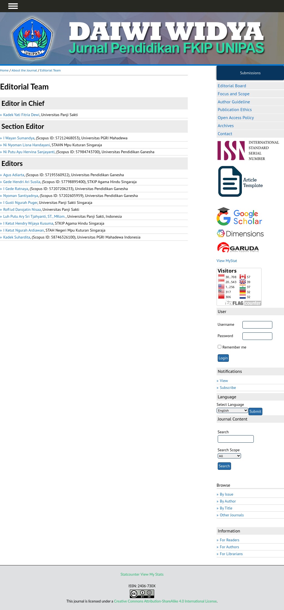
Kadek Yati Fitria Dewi (21, 114)
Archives (226, 125)
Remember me (234, 347)
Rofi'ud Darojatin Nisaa (22, 209)
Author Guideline (234, 101)
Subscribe (228, 387)
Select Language (230, 404)
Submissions (250, 72)
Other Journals (232, 514)
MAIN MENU (13, 6)
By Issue (226, 494)
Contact (225, 133)
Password (225, 335)
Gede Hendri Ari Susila (21, 181)
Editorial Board (232, 85)
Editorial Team (50, 70)
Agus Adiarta (13, 174)
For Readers (229, 539)
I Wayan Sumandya (18, 137)
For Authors (229, 546)
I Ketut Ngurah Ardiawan (23, 230)
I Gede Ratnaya (15, 188)
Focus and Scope (234, 93)
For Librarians (231, 553)
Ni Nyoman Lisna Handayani (26, 144)
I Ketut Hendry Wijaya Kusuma (28, 223)
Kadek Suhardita (16, 237)
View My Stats (152, 574)
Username (226, 324)
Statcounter (130, 574)
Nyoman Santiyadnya (20, 195)
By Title (226, 508)
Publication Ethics (235, 109)
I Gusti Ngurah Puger (20, 202)
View (224, 380)
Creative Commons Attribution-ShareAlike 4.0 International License (165, 601)
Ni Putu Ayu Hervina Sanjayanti (29, 151)
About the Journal (24, 70)
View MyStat (227, 260)
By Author (228, 501)
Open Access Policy (236, 117)
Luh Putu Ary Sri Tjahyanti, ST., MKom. (34, 216)
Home (4, 70)
